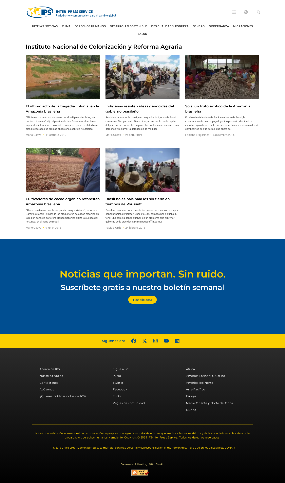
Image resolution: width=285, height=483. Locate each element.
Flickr (117, 396)
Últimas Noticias (45, 26)
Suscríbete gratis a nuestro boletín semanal (142, 287)
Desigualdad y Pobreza (170, 26)
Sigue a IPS (121, 369)
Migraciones (243, 26)
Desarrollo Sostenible (128, 26)
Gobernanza (219, 26)
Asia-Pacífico (195, 389)
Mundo (191, 410)
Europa (191, 396)
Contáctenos (49, 383)
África (190, 369)
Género (199, 26)
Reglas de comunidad (129, 403)
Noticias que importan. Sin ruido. (143, 274)
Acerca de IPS (50, 369)
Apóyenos (47, 389)
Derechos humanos (90, 26)
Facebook (120, 389)
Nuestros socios (51, 376)
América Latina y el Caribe (205, 376)
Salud (142, 33)
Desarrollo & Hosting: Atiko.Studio (142, 464)
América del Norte (199, 383)
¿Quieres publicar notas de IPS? (63, 396)
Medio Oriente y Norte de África (209, 403)
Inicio (117, 376)
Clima (66, 26)
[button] (258, 12)
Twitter (118, 383)
